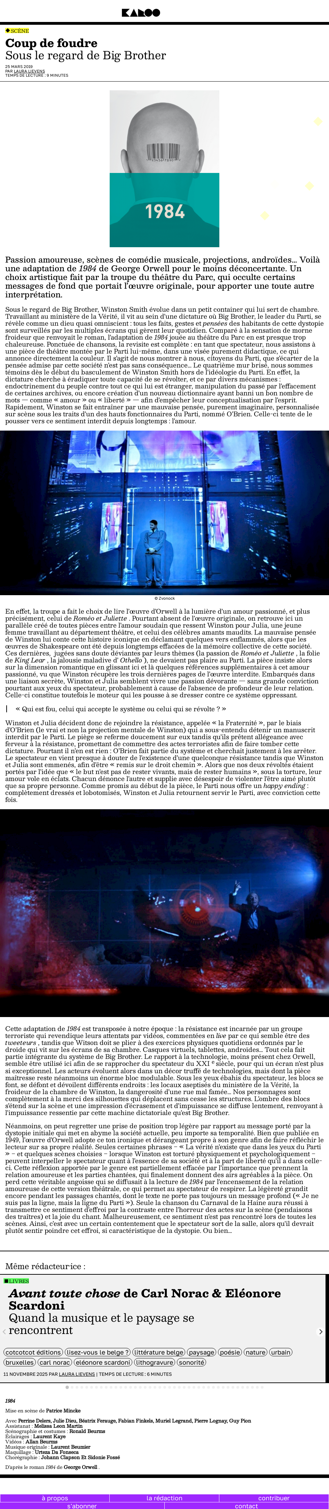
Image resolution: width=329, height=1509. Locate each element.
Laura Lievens (29, 71)
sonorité (191, 1362)
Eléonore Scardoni (103, 1362)
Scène (20, 30)
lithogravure (154, 1362)
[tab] (67, 1387)
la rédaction (164, 1498)
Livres (19, 1281)
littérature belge (158, 1352)
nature (255, 1352)
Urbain (280, 1352)
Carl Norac (55, 1362)
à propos (55, 1498)
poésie (230, 1352)
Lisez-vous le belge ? (97, 1352)
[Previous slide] (4, 1332)
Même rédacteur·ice (43, 1266)
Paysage (201, 1352)
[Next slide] (321, 1332)
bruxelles (20, 1362)
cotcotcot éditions (33, 1352)
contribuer (274, 1498)
